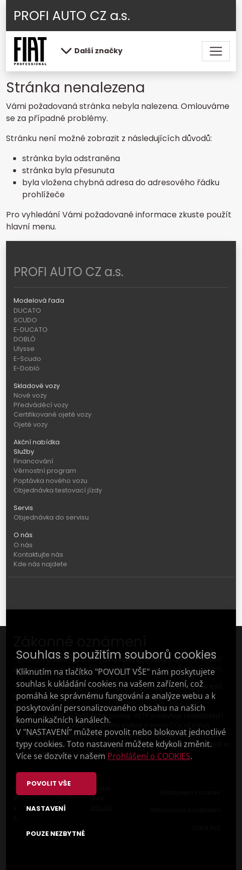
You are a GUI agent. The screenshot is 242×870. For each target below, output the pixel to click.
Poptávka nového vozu (50, 480)
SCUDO (25, 320)
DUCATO (27, 310)
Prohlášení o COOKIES (148, 756)
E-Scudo (27, 358)
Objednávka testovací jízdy (58, 490)
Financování (33, 461)
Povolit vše (49, 783)
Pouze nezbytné (55, 833)
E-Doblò (27, 368)
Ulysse (24, 348)
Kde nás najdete (40, 564)
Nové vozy (30, 395)
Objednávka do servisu (51, 517)
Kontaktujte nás (38, 554)
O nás (23, 545)
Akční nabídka (37, 442)
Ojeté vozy (31, 424)
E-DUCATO (31, 329)
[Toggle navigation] (216, 51)
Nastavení (46, 808)
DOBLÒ (25, 339)
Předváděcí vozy (41, 405)
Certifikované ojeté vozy (52, 414)
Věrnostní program (45, 470)
